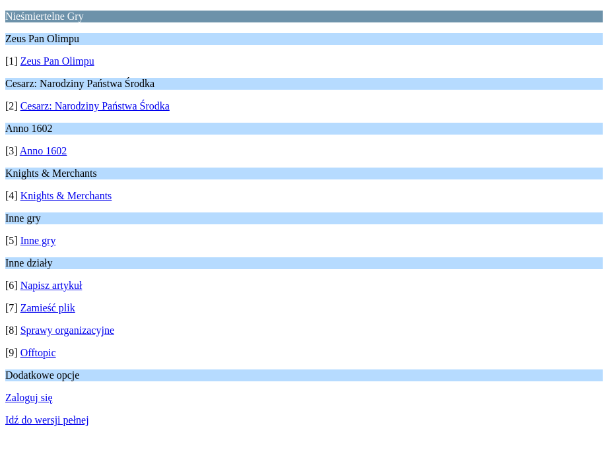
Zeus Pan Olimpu (57, 61)
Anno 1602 (43, 150)
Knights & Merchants (66, 195)
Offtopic (38, 352)
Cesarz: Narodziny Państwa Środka (95, 105)
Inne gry (38, 240)
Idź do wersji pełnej (47, 420)
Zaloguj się (29, 397)
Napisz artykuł (51, 285)
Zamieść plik (47, 307)
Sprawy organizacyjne (67, 330)
